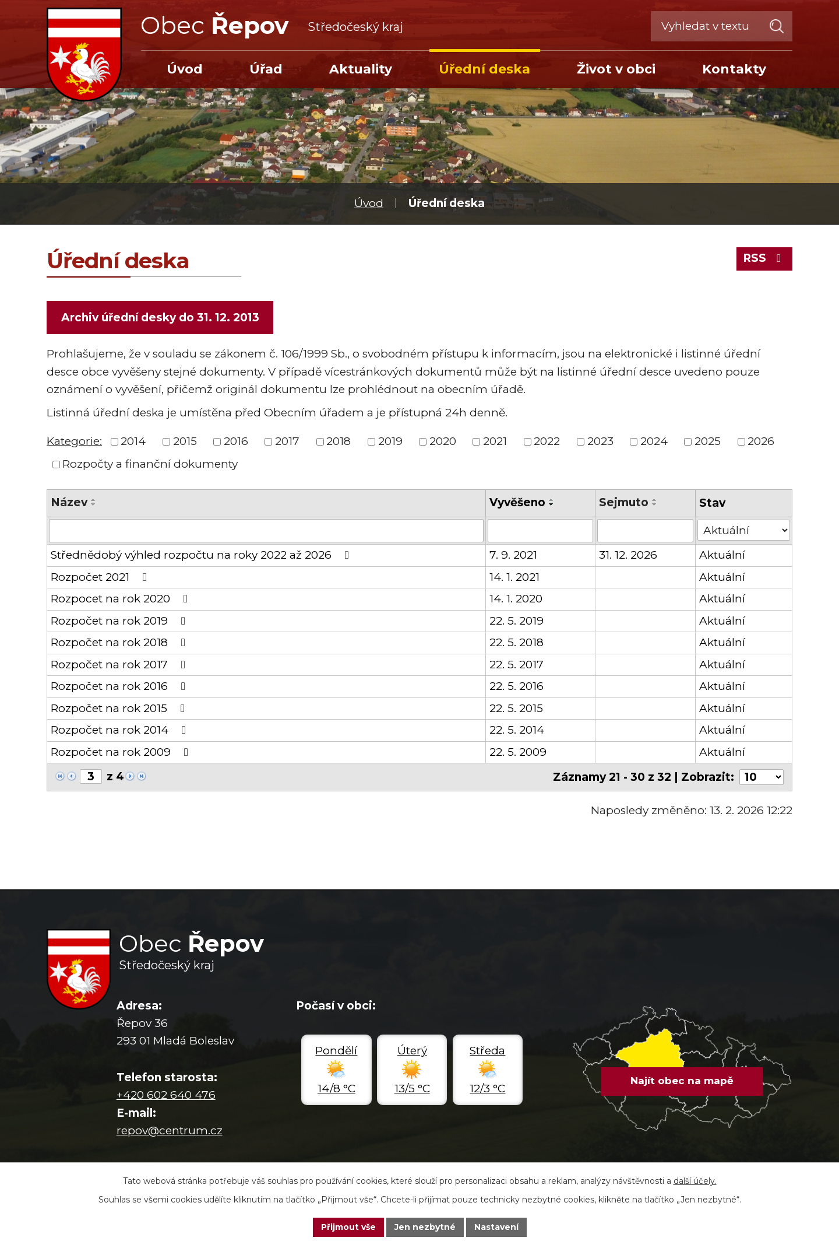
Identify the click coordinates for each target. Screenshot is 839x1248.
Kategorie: (74, 440)
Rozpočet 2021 (101, 577)
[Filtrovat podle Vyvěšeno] (540, 530)
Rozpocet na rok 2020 (121, 598)
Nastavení (496, 1227)
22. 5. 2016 (516, 686)
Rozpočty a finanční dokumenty (150, 464)
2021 (495, 441)
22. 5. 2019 (516, 620)
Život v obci (616, 68)
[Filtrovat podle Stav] (743, 530)
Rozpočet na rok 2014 (121, 730)
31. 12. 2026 (628, 555)
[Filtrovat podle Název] (266, 530)
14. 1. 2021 (514, 577)
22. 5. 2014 (516, 730)
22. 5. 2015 (516, 708)
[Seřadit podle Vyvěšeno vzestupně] (551, 499)
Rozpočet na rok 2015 (120, 708)
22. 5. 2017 (516, 664)
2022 (547, 441)
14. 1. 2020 (515, 598)
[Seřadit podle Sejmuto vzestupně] (654, 499)
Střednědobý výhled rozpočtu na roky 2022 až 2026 (202, 555)
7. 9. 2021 (513, 555)
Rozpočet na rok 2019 (120, 620)
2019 (390, 441)
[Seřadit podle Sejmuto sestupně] (654, 504)
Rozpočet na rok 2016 (120, 686)
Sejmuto (623, 502)
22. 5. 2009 (518, 752)
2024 (654, 441)
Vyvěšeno (517, 502)
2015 (185, 441)
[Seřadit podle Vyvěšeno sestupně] (551, 504)
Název (69, 502)
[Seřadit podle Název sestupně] (93, 504)
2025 (708, 441)
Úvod (368, 203)
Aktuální (722, 555)
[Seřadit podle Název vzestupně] (93, 499)
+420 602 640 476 (166, 1095)
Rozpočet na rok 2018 (120, 642)
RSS (764, 258)
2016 (236, 441)
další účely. (695, 1181)
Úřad (266, 68)
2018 (338, 441)
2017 (287, 441)
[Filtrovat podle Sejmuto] (645, 530)
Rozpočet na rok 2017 (120, 664)
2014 (133, 441)
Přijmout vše (348, 1227)
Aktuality (360, 68)
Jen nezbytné (425, 1227)
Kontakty (734, 68)
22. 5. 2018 (516, 642)
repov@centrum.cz (170, 1130)
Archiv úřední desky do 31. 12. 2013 (160, 317)
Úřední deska (484, 68)
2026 (761, 441)
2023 (600, 441)
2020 (442, 441)
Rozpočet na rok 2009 (122, 752)
